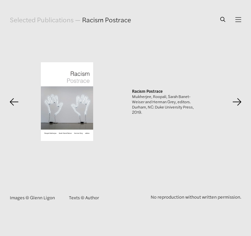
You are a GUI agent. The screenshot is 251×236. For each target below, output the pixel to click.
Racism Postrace (106, 19)
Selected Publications (42, 19)
